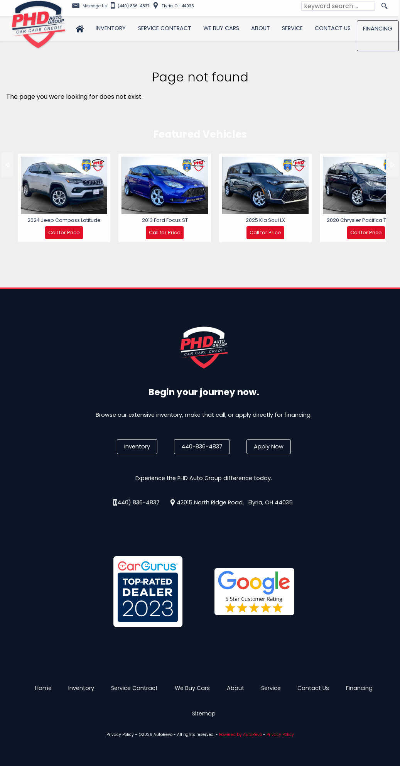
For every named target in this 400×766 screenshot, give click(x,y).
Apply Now (269, 446)
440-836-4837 (202, 446)
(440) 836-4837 (137, 502)
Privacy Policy (120, 734)
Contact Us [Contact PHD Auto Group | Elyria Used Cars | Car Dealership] (334, 27)
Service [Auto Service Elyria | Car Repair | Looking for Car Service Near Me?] (293, 27)
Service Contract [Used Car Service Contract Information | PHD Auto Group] (164, 27)
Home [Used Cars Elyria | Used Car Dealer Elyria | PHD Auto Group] (79, 27)
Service (271, 688)
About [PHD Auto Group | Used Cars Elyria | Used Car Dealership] (260, 27)
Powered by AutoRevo (240, 734)
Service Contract (134, 688)
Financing (359, 688)
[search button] (384, 6)
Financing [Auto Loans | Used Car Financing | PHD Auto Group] (379, 28)
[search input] (338, 6)
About (235, 688)
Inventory (137, 446)
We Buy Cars (222, 27)
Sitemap (204, 713)
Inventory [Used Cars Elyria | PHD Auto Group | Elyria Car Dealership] (111, 27)
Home (43, 688)
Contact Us (313, 688)
